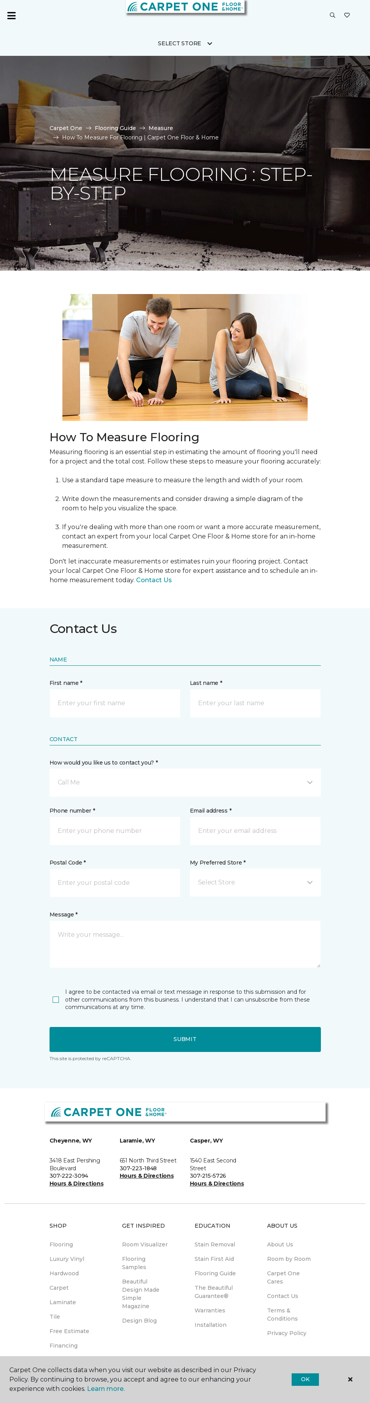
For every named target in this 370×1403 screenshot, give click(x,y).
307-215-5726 (208, 1175)
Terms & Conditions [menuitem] (282, 1314)
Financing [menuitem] (64, 1345)
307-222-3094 (69, 1175)
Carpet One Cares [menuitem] (283, 1277)
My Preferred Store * (218, 862)
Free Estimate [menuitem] (69, 1331)
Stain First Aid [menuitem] (214, 1258)
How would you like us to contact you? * (104, 762)
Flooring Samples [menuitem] (134, 1263)
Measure (161, 128)
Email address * (211, 810)
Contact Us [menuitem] (282, 1296)
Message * (64, 914)
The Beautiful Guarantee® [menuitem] (214, 1292)
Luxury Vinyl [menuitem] (67, 1258)
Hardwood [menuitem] (64, 1273)
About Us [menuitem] (280, 1244)
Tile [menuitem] (55, 1316)
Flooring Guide (115, 128)
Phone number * (72, 810)
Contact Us (154, 580)
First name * (66, 683)
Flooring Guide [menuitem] (215, 1273)
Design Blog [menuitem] (139, 1320)
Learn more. (106, 1388)
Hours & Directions (77, 1183)
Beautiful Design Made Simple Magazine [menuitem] (140, 1294)
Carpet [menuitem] (59, 1287)
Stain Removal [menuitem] (215, 1244)
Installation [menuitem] (211, 1324)
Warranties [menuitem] (210, 1310)
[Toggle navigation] (11, 16)
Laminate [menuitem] (63, 1302)
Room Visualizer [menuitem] (145, 1244)
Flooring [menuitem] (61, 1244)
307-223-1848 (138, 1168)
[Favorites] (347, 15)
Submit (184, 1039)
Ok (305, 1379)
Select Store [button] (179, 43)
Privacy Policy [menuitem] (286, 1333)
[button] (332, 15)
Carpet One (66, 128)
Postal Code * (68, 862)
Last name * (206, 683)
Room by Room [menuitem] (289, 1258)
